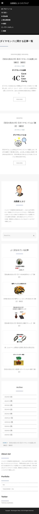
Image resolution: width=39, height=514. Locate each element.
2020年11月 (7, 418)
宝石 (23, 66)
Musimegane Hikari (15, 510)
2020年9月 (7, 426)
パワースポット (7, 27)
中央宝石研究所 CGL (8, 489)
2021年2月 (7, 413)
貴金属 (4, 16)
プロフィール (6, 9)
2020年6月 (7, 434)
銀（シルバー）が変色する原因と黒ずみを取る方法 (19, 347)
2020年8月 (7, 430)
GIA (4, 484)
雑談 (3, 31)
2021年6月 (7, 405)
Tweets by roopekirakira (7, 502)
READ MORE (19, 99)
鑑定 (3, 23)
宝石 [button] (4, 12)
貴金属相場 (5, 20)
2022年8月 (7, 397)
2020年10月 (7, 422)
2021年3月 (7, 409)
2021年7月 (7, 401)
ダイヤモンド (18, 66)
